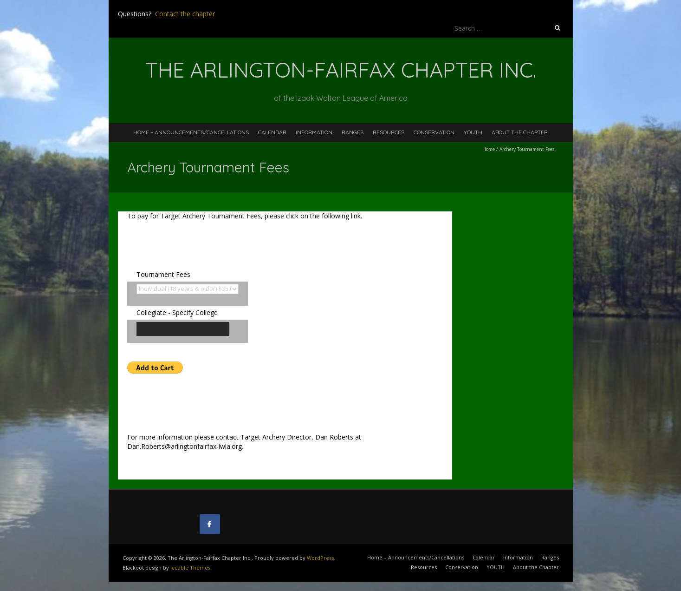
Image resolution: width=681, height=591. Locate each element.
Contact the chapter (185, 13)
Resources (388, 132)
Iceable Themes (190, 567)
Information (314, 132)
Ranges (352, 132)
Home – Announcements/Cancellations (191, 132)
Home (488, 149)
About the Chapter (520, 132)
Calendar (272, 132)
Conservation (434, 132)
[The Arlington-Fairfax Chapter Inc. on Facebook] (210, 524)
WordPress (320, 557)
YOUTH (473, 132)
